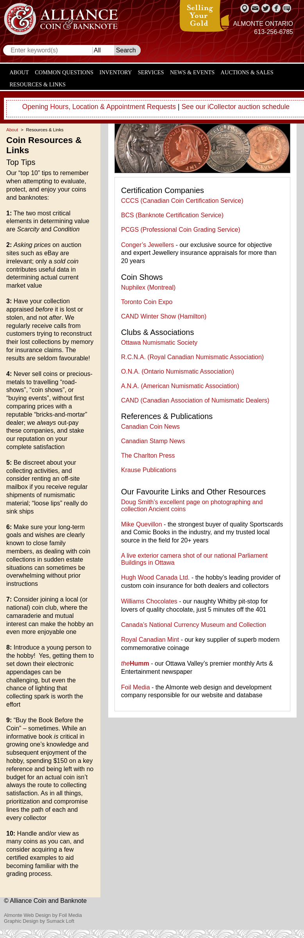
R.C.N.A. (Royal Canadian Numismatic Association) (192, 357)
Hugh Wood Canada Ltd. (155, 577)
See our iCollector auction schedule (235, 107)
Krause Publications (148, 470)
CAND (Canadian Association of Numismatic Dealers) (195, 400)
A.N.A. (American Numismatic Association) (180, 386)
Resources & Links (37, 84)
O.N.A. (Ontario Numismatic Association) (177, 371)
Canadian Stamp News (153, 441)
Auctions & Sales (247, 72)
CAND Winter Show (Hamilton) (164, 316)
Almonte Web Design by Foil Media (43, 915)
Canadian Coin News (150, 426)
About (19, 72)
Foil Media (135, 687)
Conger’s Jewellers (147, 245)
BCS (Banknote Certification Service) (172, 215)
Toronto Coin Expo (147, 302)
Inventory (115, 72)
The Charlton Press (148, 455)
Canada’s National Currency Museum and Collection (193, 624)
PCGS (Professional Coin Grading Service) (180, 229)
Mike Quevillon (141, 524)
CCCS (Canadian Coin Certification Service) (182, 200)
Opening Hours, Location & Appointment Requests (99, 107)
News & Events (192, 72)
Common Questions (64, 72)
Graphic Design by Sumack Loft (39, 921)
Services (151, 72)
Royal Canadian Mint (150, 639)
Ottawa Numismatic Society (159, 342)
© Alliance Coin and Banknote (45, 900)
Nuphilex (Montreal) (148, 287)
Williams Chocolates (149, 601)
